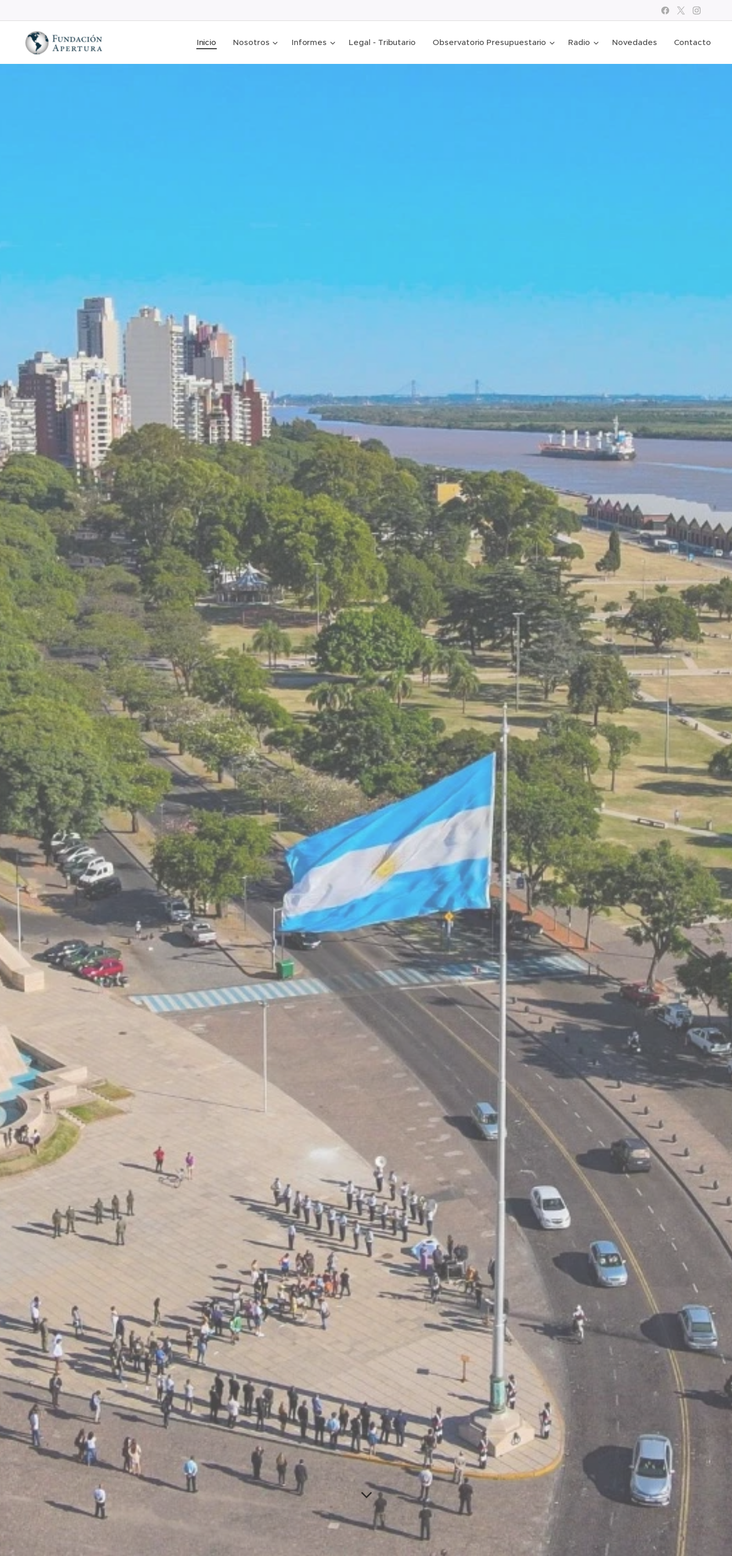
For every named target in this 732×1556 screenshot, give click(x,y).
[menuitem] (206, 42)
